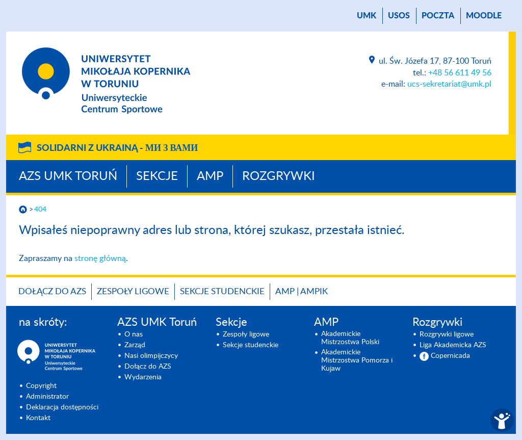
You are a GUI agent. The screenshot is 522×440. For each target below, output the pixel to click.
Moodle (484, 16)
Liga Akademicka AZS (453, 345)
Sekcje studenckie (222, 291)
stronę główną (100, 258)
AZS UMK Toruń (68, 176)
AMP (210, 176)
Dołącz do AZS (52, 291)
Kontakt (38, 418)
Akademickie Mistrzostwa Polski (350, 338)
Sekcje (157, 176)
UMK (366, 16)
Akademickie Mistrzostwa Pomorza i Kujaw (357, 360)
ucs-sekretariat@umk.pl (449, 84)
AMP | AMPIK (301, 291)
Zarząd (134, 345)
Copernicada (450, 355)
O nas (133, 334)
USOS (399, 16)
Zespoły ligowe (133, 291)
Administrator (47, 396)
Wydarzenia (143, 377)
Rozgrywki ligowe (447, 334)
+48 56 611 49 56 (459, 73)
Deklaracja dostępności (62, 407)
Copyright (41, 386)
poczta (438, 16)
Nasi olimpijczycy (151, 355)
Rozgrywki (278, 176)
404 (40, 209)
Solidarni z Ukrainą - (117, 148)
